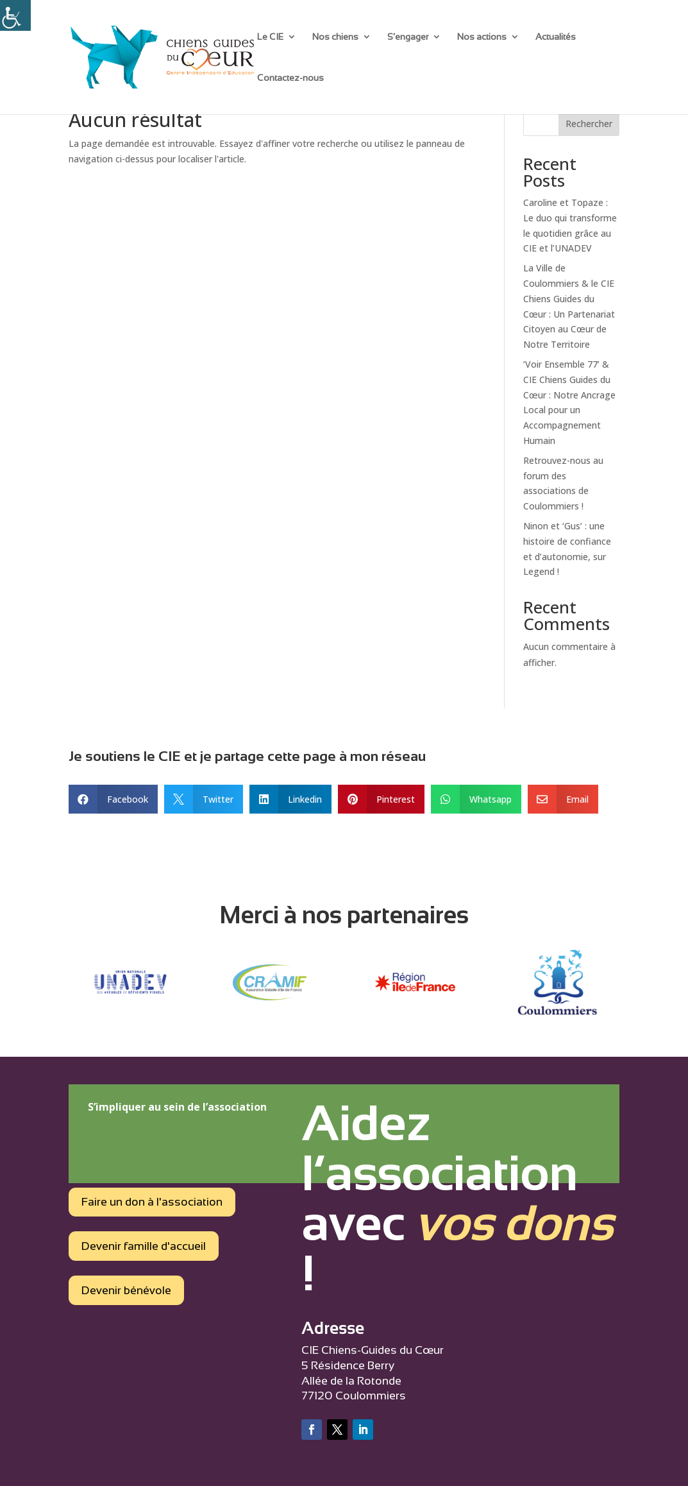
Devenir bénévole (126, 1290)
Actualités (555, 37)
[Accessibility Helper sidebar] (15, 15)
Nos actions (482, 37)
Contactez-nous (290, 78)
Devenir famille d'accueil (143, 1246)
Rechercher (589, 123)
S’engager (407, 37)
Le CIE (270, 37)
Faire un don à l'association (151, 1201)
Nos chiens (335, 37)
